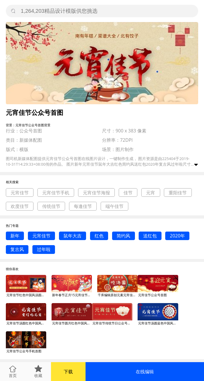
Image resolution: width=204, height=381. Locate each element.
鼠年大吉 (72, 236)
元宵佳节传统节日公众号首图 (112, 323)
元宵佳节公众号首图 (152, 295)
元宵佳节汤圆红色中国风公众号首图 (26, 323)
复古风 (17, 249)
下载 (68, 372)
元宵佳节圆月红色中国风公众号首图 (72, 323)
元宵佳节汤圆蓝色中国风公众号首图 (158, 323)
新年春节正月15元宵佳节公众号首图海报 (72, 295)
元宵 (150, 193)
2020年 (177, 236)
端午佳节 (114, 206)
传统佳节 (51, 206)
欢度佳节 (20, 206)
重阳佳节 (178, 193)
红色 (99, 236)
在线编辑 (145, 372)
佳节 (128, 193)
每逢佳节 (83, 206)
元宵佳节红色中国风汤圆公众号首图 (26, 295)
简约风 (123, 236)
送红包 (150, 236)
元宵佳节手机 (55, 193)
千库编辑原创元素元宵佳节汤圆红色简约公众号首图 (118, 295)
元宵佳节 (20, 193)
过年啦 (43, 249)
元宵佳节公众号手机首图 (23, 351)
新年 (14, 236)
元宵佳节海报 (96, 193)
